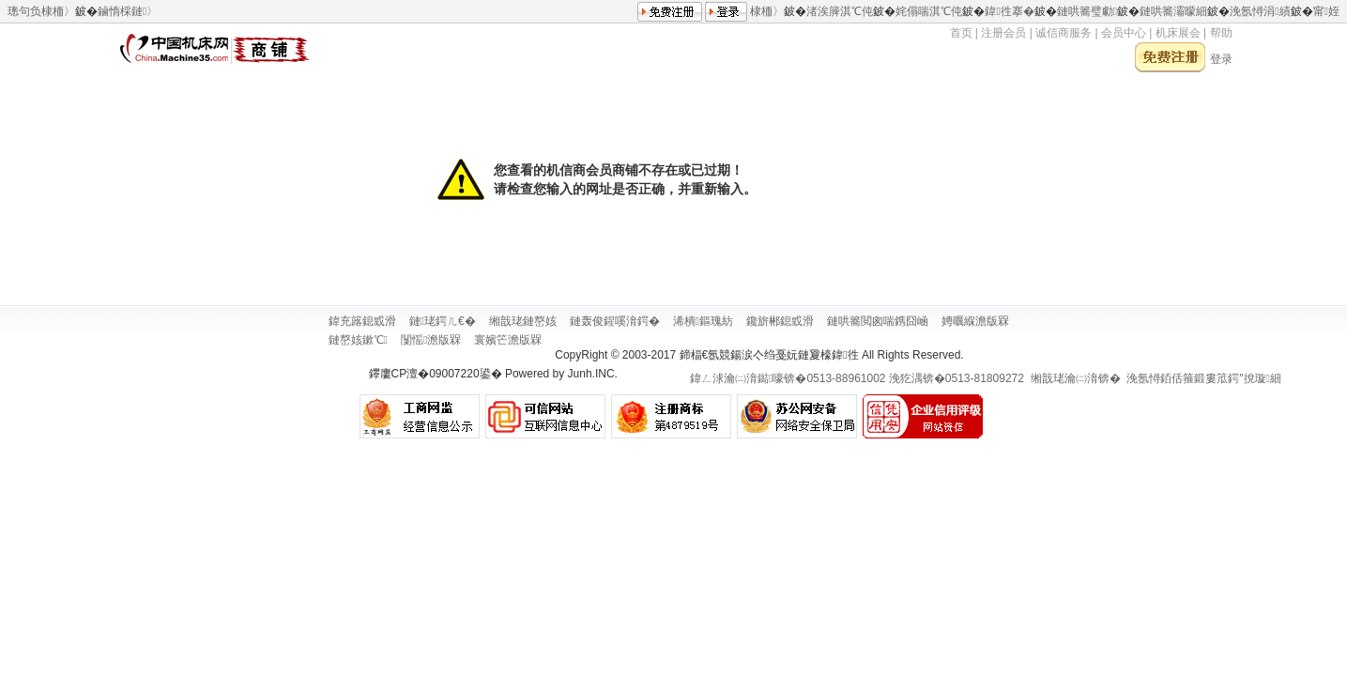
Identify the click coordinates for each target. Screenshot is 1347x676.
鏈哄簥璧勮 (1087, 10)
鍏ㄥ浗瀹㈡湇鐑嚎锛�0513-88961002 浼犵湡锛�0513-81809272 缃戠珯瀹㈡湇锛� (905, 378)
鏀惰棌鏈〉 (128, 11)
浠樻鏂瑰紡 (703, 321)
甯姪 (1326, 10)
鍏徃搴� (1009, 10)
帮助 (1221, 32)
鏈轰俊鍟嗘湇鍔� (615, 321)
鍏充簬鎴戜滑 (362, 321)
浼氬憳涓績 (1260, 10)
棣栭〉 (767, 10)
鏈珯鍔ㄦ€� (442, 321)
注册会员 (1003, 32)
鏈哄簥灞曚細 (1173, 10)
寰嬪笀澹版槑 (508, 339)
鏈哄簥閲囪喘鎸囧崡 (877, 321)
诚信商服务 (1063, 32)
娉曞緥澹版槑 (975, 321)
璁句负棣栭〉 (41, 11)
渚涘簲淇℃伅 (839, 10)
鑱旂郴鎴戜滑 (780, 321)
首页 (961, 32)
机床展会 (1178, 32)
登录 (1221, 59)
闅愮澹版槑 (431, 339)
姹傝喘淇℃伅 (928, 10)
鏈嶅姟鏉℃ (358, 339)
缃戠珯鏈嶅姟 (523, 321)
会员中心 (1125, 32)
